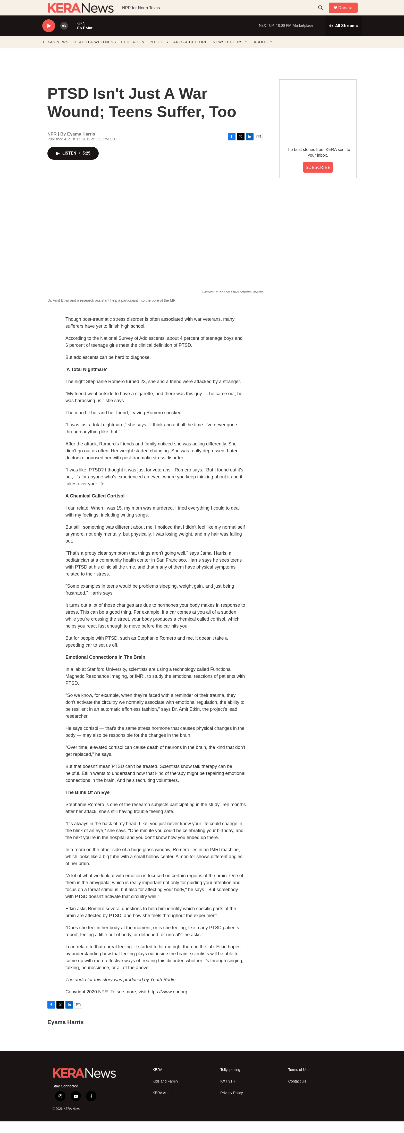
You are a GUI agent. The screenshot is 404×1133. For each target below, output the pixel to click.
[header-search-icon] (323, 13)
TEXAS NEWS (55, 54)
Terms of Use (298, 1081)
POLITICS (159, 54)
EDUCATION (132, 54)
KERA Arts (161, 1104)
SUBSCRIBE (318, 179)
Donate (349, 13)
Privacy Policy (231, 1104)
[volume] (64, 37)
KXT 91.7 (227, 1093)
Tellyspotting (230, 1081)
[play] (49, 37)
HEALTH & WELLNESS (95, 54)
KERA (157, 1081)
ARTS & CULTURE (190, 54)
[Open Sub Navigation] (247, 54)
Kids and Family (165, 1093)
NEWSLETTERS (228, 54)
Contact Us (297, 1093)
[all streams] (343, 37)
